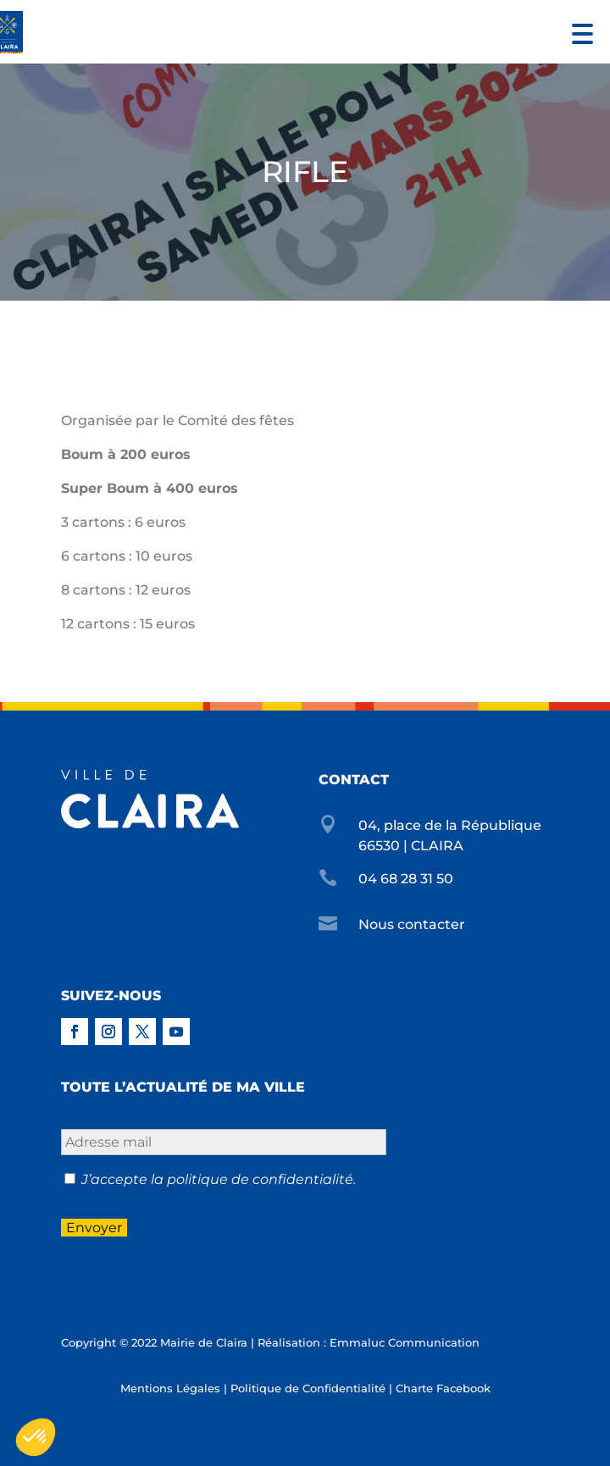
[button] (578, 32)
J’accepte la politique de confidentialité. (218, 1179)
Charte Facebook (443, 1388)
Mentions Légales (170, 1388)
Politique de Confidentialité (307, 1388)
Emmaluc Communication (405, 1342)
